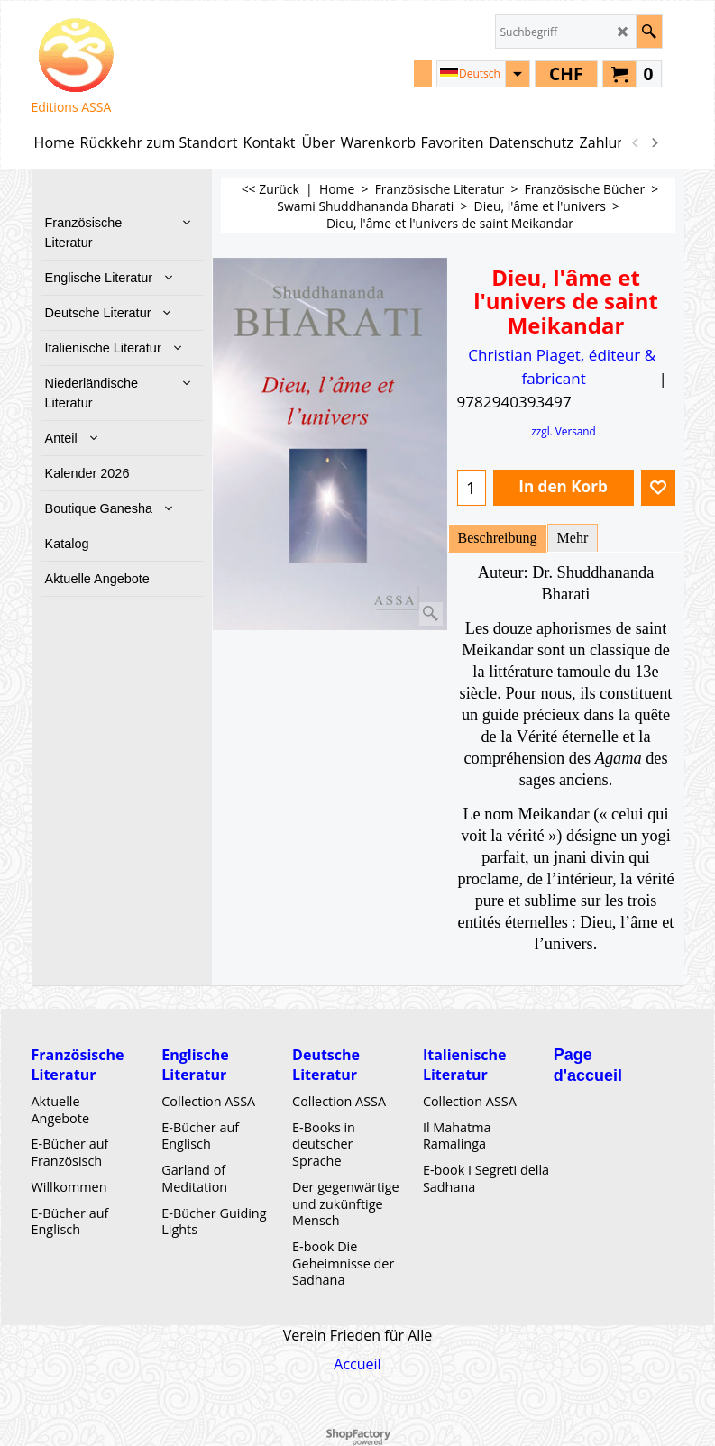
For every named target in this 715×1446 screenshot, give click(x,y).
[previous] (636, 142)
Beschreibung (497, 537)
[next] (654, 142)
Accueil (357, 1363)
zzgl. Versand (563, 431)
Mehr (573, 537)
